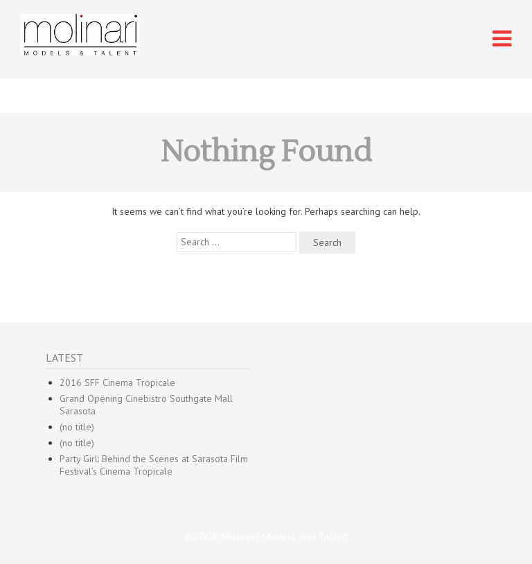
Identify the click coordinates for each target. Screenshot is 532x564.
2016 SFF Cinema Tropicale (117, 382)
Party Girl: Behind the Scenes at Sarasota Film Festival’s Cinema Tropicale (154, 464)
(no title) (77, 427)
